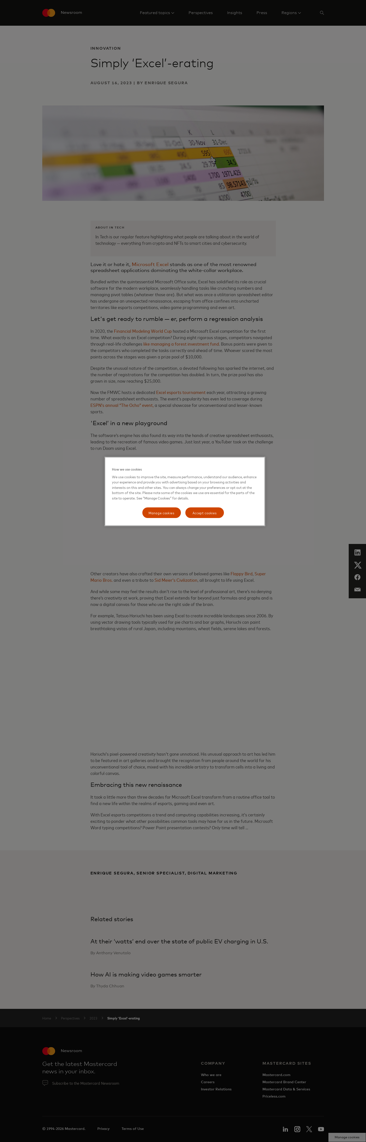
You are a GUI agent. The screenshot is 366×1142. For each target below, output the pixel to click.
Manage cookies (161, 512)
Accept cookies (205, 512)
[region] (185, 491)
